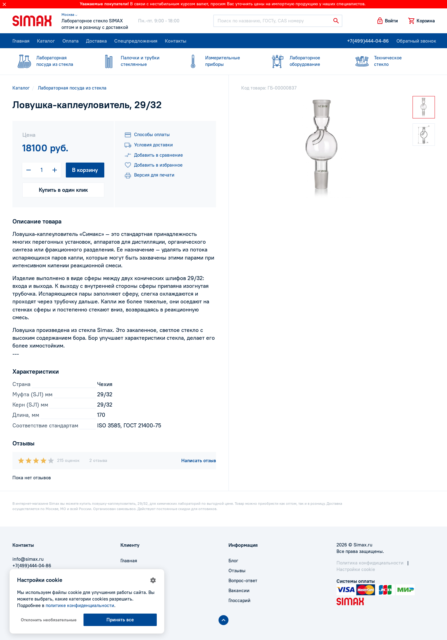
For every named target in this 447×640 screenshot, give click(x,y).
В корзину (85, 169)
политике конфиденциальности (80, 605)
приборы (219, 60)
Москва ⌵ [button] (69, 14)
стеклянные (135, 60)
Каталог (46, 41)
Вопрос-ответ (242, 580)
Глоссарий (239, 600)
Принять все (120, 620)
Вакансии (239, 590)
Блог (233, 561)
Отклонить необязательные (49, 620)
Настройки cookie (355, 569)
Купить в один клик (63, 189)
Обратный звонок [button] (416, 41)
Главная (20, 41)
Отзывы (237, 570)
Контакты (175, 41)
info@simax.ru (27, 559)
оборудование (304, 60)
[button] (387, 21)
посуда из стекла (50, 60)
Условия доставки (148, 145)
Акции (127, 600)
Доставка (96, 41)
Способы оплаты (147, 135)
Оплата (70, 41)
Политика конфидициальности (370, 563)
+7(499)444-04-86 (368, 41)
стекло (388, 60)
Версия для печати (149, 175)
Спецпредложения (135, 41)
